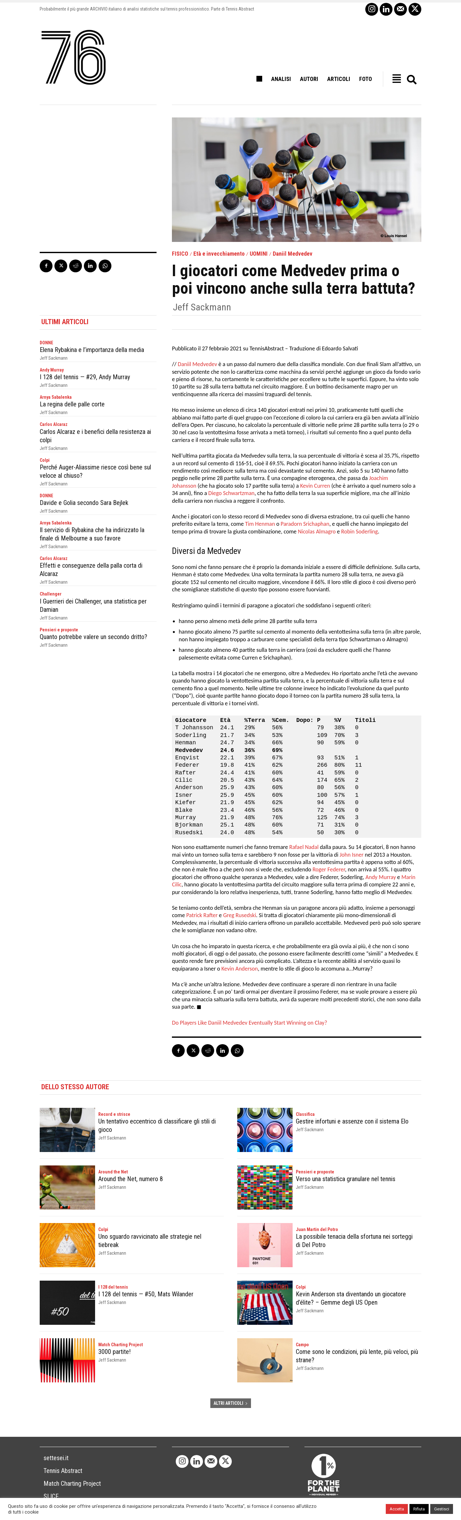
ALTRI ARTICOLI (231, 1403)
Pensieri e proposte (59, 629)
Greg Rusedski (239, 915)
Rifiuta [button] (419, 1509)
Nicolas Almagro (317, 531)
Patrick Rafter (202, 915)
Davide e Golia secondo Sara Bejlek (84, 503)
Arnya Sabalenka (56, 397)
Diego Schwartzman (231, 493)
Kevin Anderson (240, 968)
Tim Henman (260, 523)
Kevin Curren (315, 485)
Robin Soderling (359, 531)
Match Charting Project (120, 1344)
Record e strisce (114, 1114)
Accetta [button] (397, 1509)
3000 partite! (114, 1352)
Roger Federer (328, 869)
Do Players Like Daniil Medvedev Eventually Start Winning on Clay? (249, 1022)
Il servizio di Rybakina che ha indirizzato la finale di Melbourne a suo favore (92, 534)
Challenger (50, 593)
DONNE (46, 342)
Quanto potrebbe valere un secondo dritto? (93, 637)
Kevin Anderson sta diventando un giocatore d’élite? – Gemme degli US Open (351, 1298)
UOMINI (259, 254)
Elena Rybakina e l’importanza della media (92, 350)
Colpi (45, 460)
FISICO (180, 254)
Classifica (305, 1114)
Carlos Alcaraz (54, 424)
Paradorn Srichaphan (304, 523)
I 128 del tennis (113, 1287)
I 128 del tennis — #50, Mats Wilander (145, 1294)
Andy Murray (52, 369)
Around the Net (113, 1171)
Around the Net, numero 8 (130, 1179)
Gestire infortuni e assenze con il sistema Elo (352, 1121)
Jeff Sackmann (202, 307)
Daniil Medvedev (292, 254)
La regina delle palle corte (72, 404)
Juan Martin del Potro (317, 1229)
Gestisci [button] (441, 1509)
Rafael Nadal (304, 847)
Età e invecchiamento (219, 254)
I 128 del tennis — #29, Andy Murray (85, 377)
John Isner (351, 854)
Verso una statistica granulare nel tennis (345, 1179)
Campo (302, 1344)
